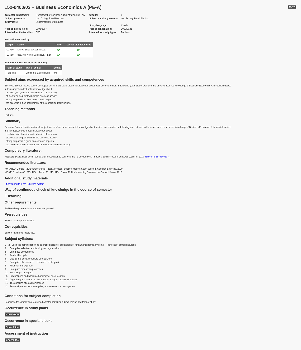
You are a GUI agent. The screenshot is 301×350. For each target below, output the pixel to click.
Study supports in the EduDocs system (24, 184)
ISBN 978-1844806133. (157, 156)
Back (292, 6)
